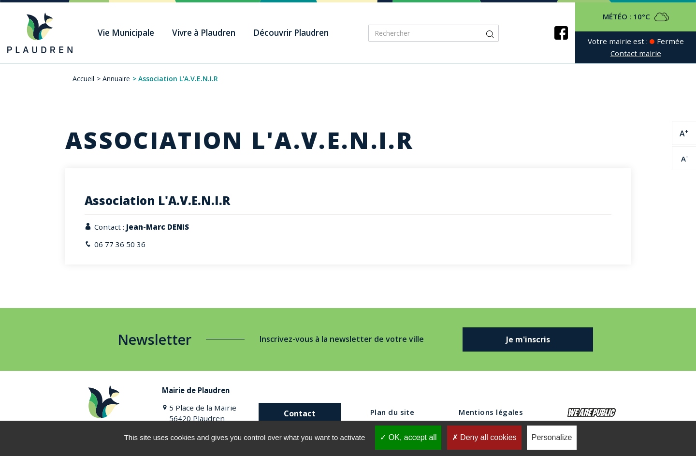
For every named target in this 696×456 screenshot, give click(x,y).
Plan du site (392, 412)
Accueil (83, 78)
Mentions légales (491, 412)
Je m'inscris (528, 339)
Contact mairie (635, 53)
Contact (300, 413)
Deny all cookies (484, 437)
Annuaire (116, 78)
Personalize (552, 437)
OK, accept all (408, 437)
